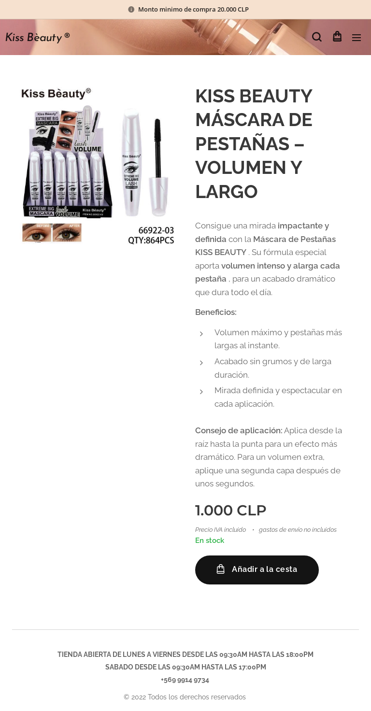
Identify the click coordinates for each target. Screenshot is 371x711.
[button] (316, 37)
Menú (356, 37)
